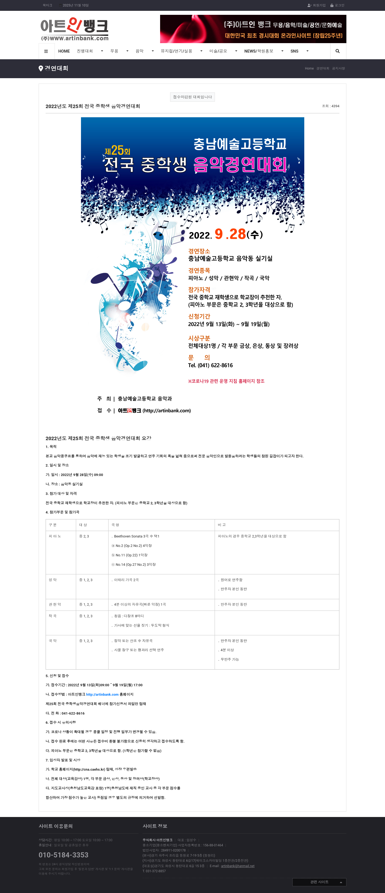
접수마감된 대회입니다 (192, 97)
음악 (140, 51)
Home (309, 68)
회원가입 (317, 5)
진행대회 (85, 51)
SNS (295, 51)
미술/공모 (219, 51)
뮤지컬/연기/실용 (177, 51)
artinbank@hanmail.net (238, 866)
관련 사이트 (326, 882)
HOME (64, 51)
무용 (114, 51)
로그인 (337, 5)
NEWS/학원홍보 (259, 51)
